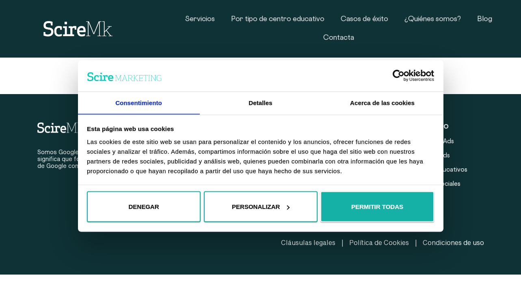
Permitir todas (377, 206)
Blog (484, 19)
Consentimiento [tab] (138, 102)
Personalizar (261, 206)
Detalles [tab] (260, 102)
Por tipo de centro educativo (277, 19)
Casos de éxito (364, 19)
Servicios (200, 19)
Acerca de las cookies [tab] (382, 102)
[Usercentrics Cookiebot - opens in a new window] (398, 75)
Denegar (143, 206)
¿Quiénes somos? (432, 19)
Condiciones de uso (453, 242)
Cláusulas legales (308, 242)
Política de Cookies (379, 242)
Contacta (338, 38)
